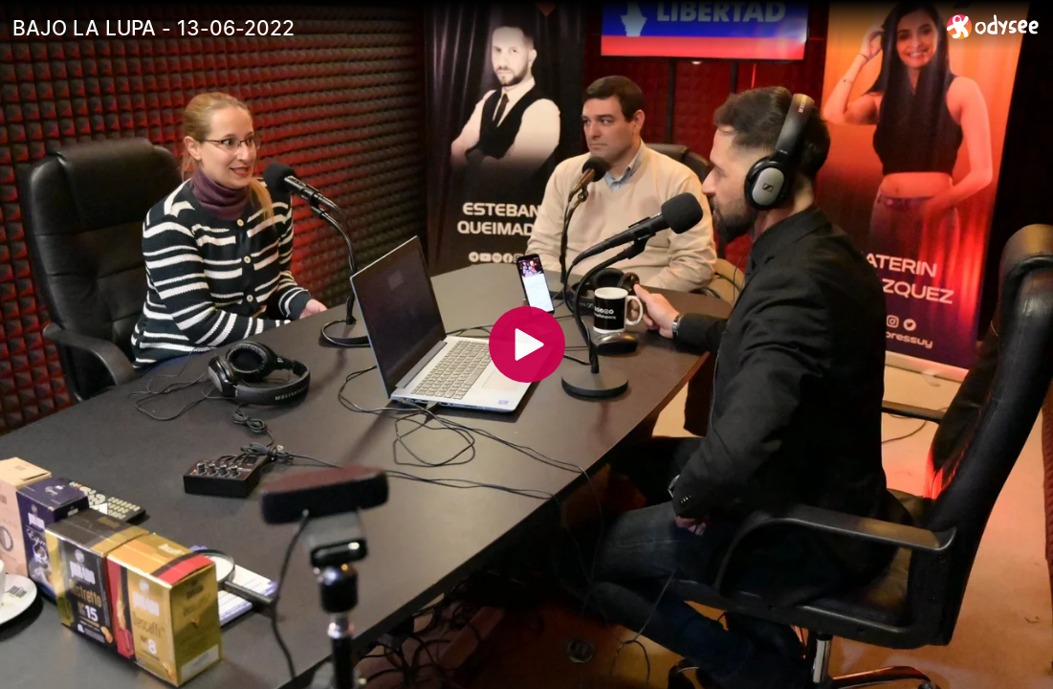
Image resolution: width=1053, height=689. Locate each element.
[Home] (993, 26)
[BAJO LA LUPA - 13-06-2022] (472, 28)
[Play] (527, 344)
